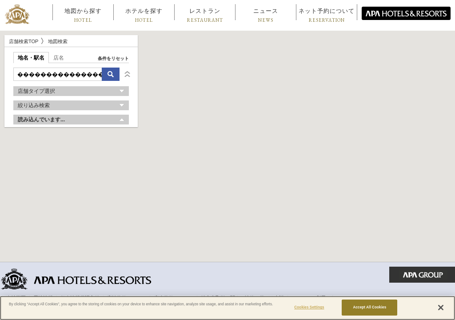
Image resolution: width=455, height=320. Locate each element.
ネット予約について (327, 15)
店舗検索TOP (23, 41)
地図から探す (83, 15)
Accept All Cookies (369, 307)
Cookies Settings (309, 307)
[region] (227, 308)
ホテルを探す (144, 15)
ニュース (265, 15)
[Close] (441, 307)
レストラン (205, 15)
